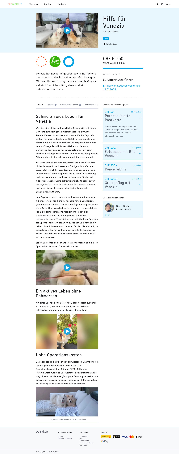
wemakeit (42, 431)
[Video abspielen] (67, 30)
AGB (80, 439)
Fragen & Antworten (65, 439)
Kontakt (60, 436)
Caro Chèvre (112, 31)
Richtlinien (83, 436)
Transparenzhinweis (86, 443)
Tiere (106, 39)
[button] (157, 4)
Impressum (83, 445)
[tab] (40, 105)
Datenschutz (84, 441)
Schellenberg (111, 44)
